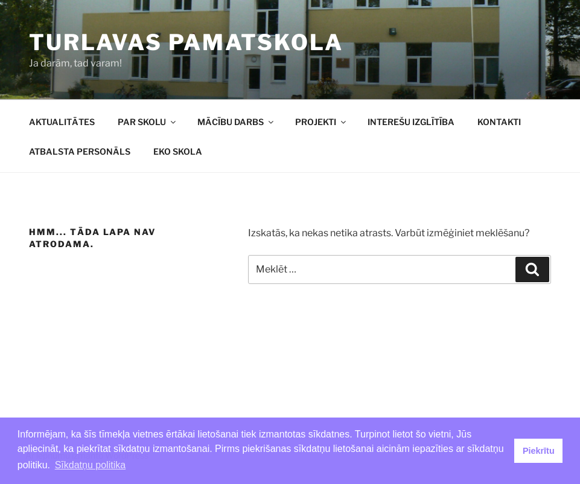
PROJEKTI (321, 122)
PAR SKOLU (147, 122)
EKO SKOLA (177, 151)
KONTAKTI (499, 122)
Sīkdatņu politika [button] (90, 465)
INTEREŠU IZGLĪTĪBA (411, 122)
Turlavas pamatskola (186, 42)
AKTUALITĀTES (62, 122)
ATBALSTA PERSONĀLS (79, 151)
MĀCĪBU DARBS (236, 122)
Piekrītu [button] (539, 451)
